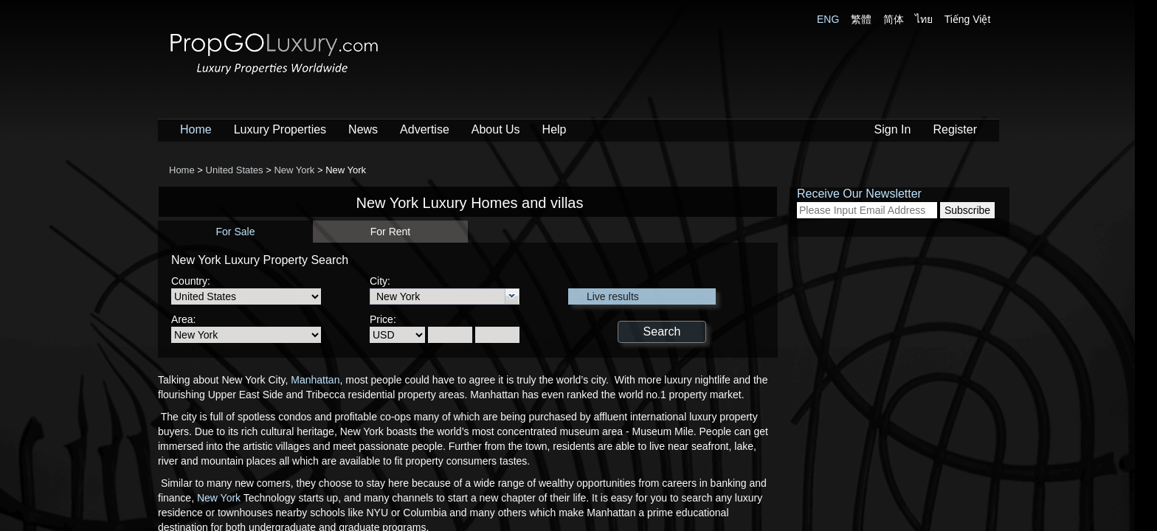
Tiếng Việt (967, 19)
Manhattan (315, 380)
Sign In (892, 129)
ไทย (924, 19)
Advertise (424, 129)
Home (196, 129)
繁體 (861, 19)
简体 (893, 19)
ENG (828, 19)
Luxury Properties (280, 129)
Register (955, 129)
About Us (496, 129)
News (363, 129)
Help (554, 129)
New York (219, 498)
